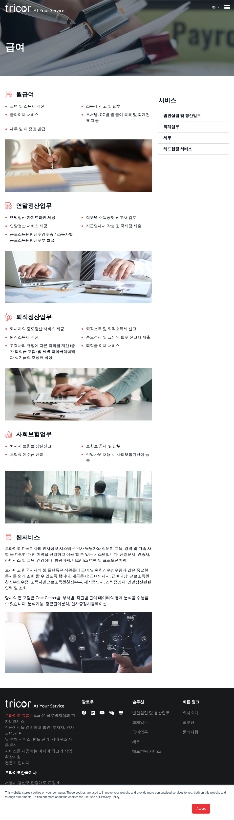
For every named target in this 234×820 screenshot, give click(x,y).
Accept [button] (201, 808)
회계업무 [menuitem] (171, 127)
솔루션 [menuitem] (188, 723)
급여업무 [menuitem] (140, 732)
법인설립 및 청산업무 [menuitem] (182, 116)
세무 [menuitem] (167, 138)
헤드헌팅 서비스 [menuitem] (177, 149)
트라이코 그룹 (17, 716)
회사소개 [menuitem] (190, 713)
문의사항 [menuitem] (190, 732)
